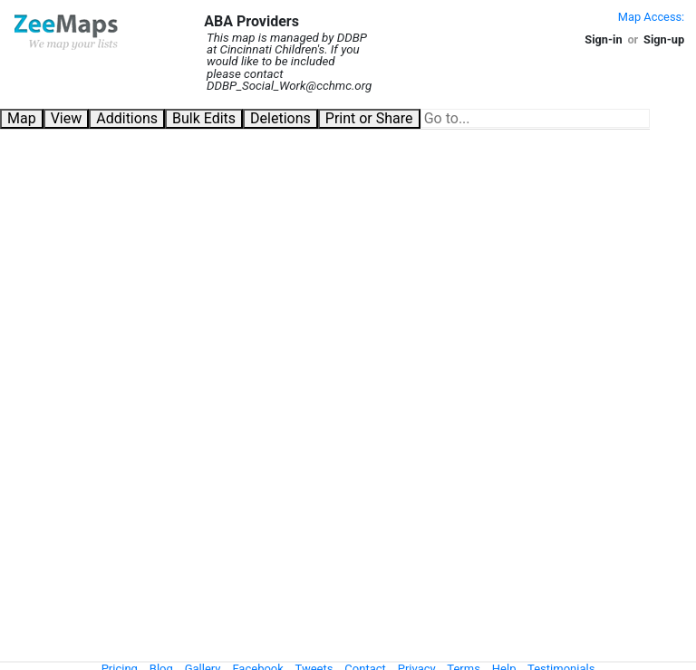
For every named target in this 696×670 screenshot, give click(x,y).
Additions (127, 118)
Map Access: (651, 17)
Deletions (280, 118)
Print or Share (369, 118)
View (66, 118)
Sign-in (603, 39)
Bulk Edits (204, 118)
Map (21, 118)
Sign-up (663, 39)
